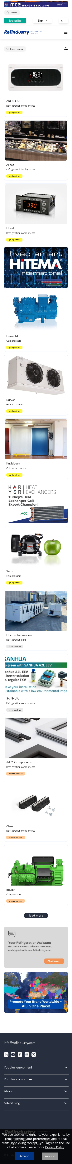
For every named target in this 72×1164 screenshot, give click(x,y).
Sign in (42, 20)
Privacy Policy (54, 1147)
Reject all (50, 1156)
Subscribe (15, 20)
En (62, 21)
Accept (24, 1156)
